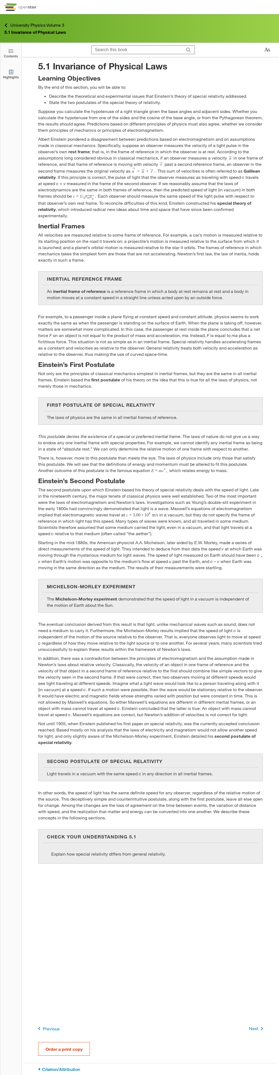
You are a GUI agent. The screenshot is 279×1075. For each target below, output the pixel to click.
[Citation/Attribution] (150, 1069)
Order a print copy (64, 1049)
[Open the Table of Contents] (11, 52)
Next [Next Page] (257, 1028)
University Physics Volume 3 (34, 25)
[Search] (188, 49)
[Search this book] (137, 49)
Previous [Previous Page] (48, 1028)
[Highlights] (11, 73)
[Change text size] (267, 50)
